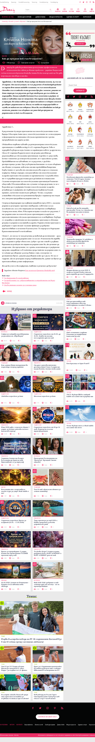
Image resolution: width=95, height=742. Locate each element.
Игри (85, 10)
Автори (12, 724)
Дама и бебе (40, 17)
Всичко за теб (8, 17)
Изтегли (80, 44)
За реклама (4, 724)
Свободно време (24, 17)
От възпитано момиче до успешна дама (20, 285)
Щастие (23, 21)
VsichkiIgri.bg (54, 2)
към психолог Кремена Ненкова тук (40, 270)
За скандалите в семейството (16, 278)
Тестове (71, 10)
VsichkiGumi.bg (43, 2)
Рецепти (57, 10)
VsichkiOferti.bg (4, 2)
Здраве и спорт (72, 17)
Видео (78, 10)
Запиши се (80, 91)
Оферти (91, 10)
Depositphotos (28, 724)
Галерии (64, 10)
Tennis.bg (34, 2)
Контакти (19, 724)
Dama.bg (13, 2)
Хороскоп (87, 17)
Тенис (32, 596)
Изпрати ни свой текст (47, 717)
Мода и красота (55, 17)
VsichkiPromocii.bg (24, 2)
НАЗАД (7, 291)
